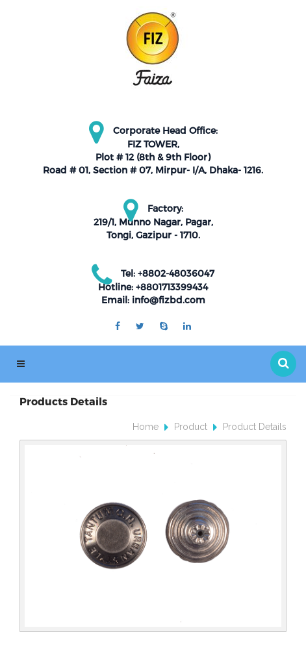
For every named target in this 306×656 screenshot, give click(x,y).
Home (146, 427)
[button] (283, 364)
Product (190, 427)
